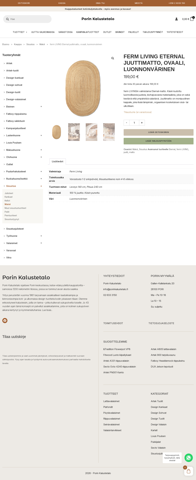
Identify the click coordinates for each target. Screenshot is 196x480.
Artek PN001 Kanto (113, 372)
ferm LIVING (182, 149)
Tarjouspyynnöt (153, 32)
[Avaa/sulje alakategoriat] (41, 107)
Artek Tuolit (157, 401)
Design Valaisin (159, 424)
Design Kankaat (159, 407)
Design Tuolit (157, 418)
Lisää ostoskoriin (158, 132)
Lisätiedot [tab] (57, 161)
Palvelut (133, 32)
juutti (126, 152)
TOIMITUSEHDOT (113, 323)
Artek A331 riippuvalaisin (116, 360)
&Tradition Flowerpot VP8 (116, 349)
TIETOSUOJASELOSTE (161, 323)
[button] (112, 58)
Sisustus (30, 44)
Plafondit (108, 407)
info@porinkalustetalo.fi (115, 289)
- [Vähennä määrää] (126, 122)
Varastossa (65, 32)
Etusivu (5, 44)
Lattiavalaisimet (111, 401)
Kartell (154, 430)
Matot (42, 44)
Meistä (139, 3)
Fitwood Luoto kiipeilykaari (117, 355)
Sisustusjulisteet (159, 453)
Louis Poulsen (158, 436)
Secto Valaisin (158, 447)
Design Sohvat (158, 413)
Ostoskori (23, 3)
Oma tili (100, 3)
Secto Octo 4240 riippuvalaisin (119, 366)
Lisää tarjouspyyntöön (158, 141)
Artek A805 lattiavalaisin (163, 349)
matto (132, 152)
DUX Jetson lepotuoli (162, 366)
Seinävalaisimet (111, 424)
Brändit (120, 32)
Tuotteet (20, 32)
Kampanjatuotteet (87, 32)
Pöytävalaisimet (111, 413)
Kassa (62, 3)
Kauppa (18, 44)
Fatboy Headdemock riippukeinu (168, 360)
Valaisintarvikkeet (112, 430)
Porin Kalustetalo (98, 19)
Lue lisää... (47, 310)
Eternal (172, 149)
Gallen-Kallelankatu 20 (162, 283)
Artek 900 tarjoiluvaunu (163, 355)
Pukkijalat (156, 442)
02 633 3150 (110, 295)
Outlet (107, 32)
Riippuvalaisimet (111, 418)
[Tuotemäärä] (134, 123)
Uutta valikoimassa (43, 32)
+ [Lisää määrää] (142, 122)
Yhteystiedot (175, 32)
